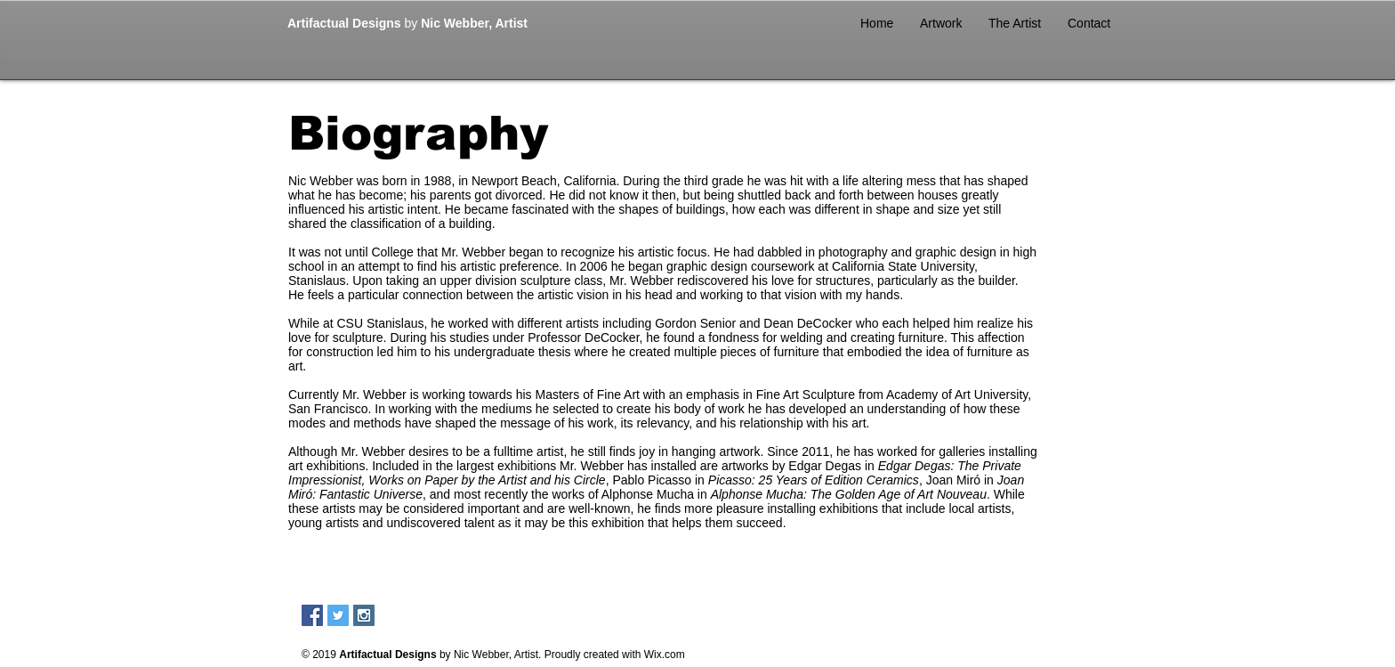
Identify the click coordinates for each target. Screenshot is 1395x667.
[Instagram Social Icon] (364, 615)
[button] (941, 23)
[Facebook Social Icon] (312, 615)
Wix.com (664, 654)
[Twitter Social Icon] (338, 615)
